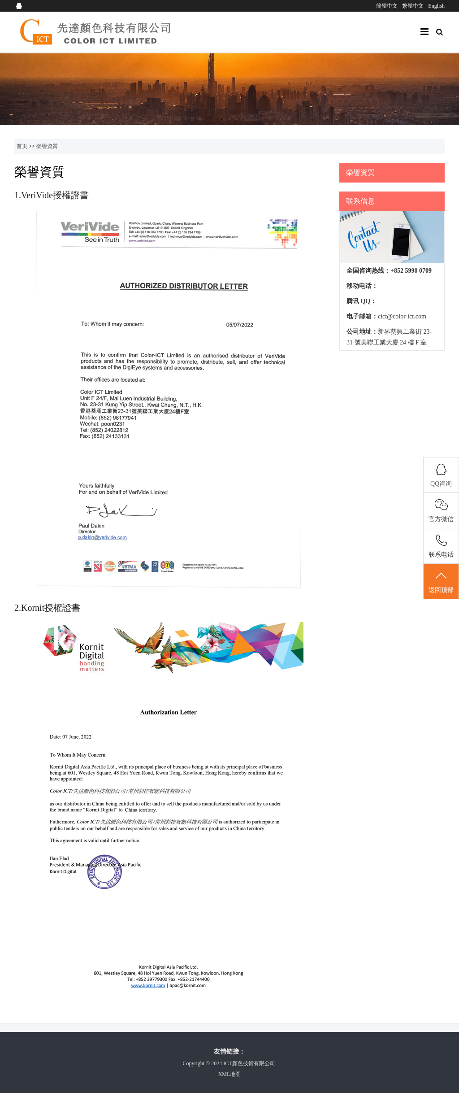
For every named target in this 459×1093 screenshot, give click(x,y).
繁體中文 (413, 6)
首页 (22, 146)
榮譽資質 (47, 146)
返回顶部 (441, 581)
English (436, 6)
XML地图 (229, 1074)
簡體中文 (387, 6)
